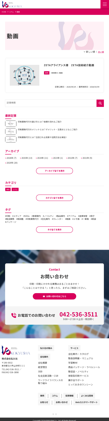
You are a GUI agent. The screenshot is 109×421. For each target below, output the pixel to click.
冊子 (9, 219)
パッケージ (30, 222)
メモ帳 (93, 219)
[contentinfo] (54, 382)
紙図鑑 (30, 219)
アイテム (80, 216)
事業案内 (55, 77)
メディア (19, 216)
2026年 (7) (12, 156)
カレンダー (73, 219)
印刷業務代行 (44, 219)
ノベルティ (54, 216)
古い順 (100, 51)
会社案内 (59, 219)
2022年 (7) (79, 156)
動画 (62, 77)
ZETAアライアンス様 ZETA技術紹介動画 (70, 66)
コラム (15, 189)
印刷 (9, 216)
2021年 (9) (95, 156)
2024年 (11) (46, 156)
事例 (47, 77)
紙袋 (19, 222)
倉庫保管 (93, 216)
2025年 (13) (29, 156)
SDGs (30, 216)
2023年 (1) (63, 156)
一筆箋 (10, 222)
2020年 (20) (13, 161)
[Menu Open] (104, 4)
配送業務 (19, 219)
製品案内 (68, 216)
